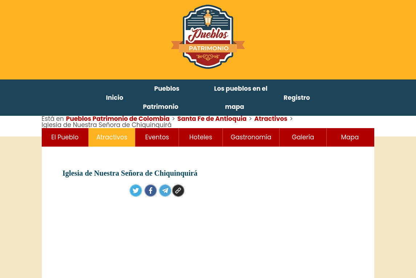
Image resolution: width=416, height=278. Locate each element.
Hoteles (200, 137)
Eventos (157, 137)
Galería (303, 137)
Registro (297, 97)
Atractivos (111, 137)
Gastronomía (251, 137)
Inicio (114, 97)
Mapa (350, 137)
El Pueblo (64, 137)
